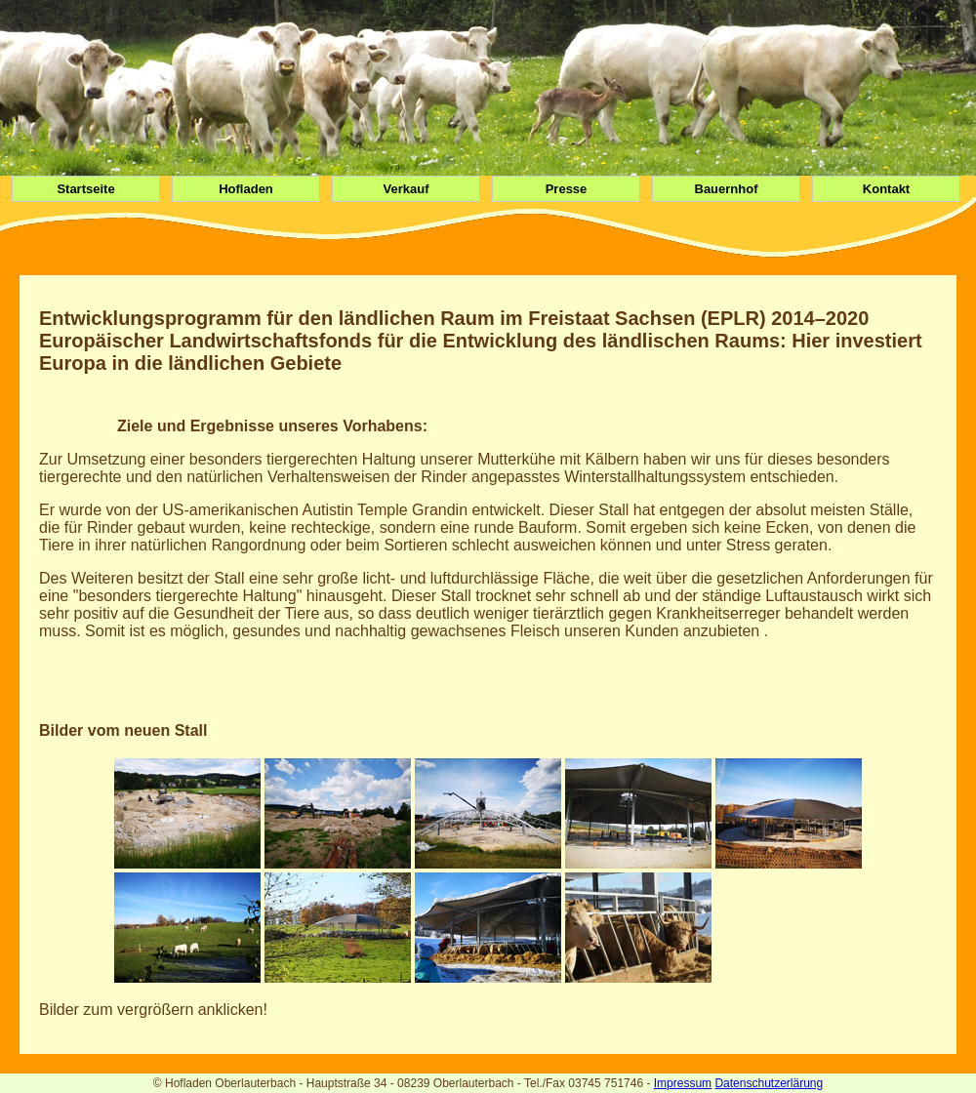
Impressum (683, 1083)
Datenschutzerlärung (768, 1083)
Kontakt (886, 189)
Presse (567, 189)
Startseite (85, 189)
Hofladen (246, 189)
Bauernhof (726, 189)
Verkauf (406, 189)
